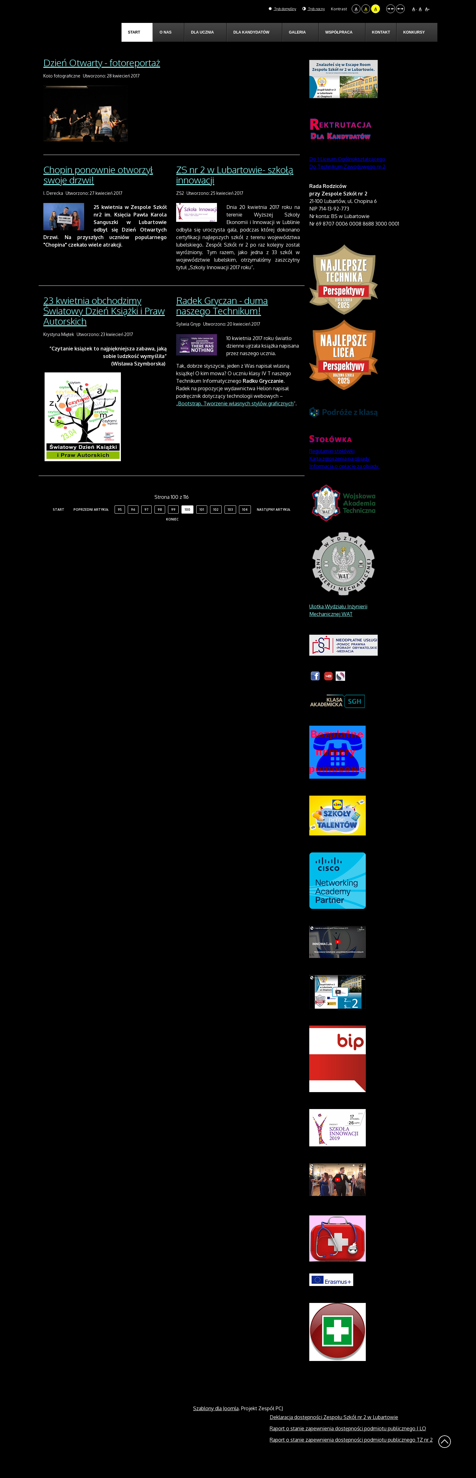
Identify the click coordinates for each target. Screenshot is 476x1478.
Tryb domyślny (274, 8)
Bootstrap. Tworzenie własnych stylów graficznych (236, 418)
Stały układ (390, 8)
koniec (172, 534)
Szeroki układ (400, 8)
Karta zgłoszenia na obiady (339, 473)
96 (133, 524)
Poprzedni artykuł (91, 524)
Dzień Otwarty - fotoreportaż (101, 77)
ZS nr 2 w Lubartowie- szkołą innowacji (234, 189)
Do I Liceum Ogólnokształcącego (347, 173)
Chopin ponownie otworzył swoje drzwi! (98, 189)
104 (245, 524)
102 (216, 524)
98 (160, 524)
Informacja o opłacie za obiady (344, 481)
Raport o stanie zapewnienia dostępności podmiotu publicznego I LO (348, 1443)
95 (120, 524)
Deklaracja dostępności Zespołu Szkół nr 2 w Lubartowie (334, 1431)
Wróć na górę (444, 1456)
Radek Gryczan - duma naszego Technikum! (222, 320)
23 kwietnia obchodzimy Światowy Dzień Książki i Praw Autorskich (104, 325)
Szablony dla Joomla (216, 1423)
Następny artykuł (273, 524)
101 (201, 524)
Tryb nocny (311, 8)
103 (230, 524)
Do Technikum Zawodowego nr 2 (347, 181)
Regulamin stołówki (331, 465)
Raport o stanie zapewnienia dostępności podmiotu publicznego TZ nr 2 (351, 1454)
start (58, 524)
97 (146, 524)
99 (173, 524)
